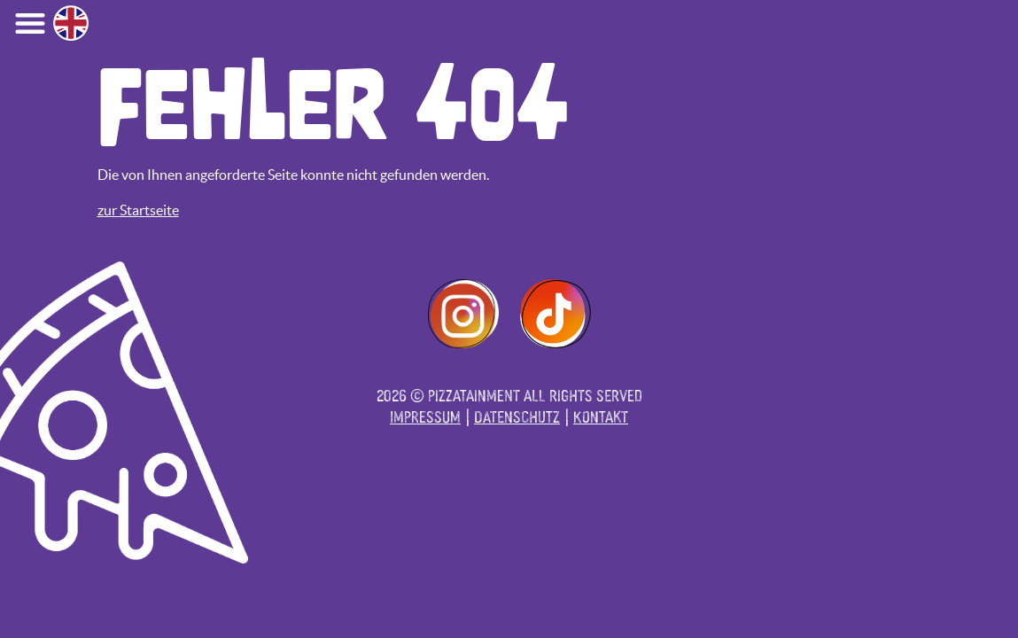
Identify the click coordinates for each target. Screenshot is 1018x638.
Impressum (425, 415)
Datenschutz (517, 415)
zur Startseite (138, 210)
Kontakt (600, 415)
